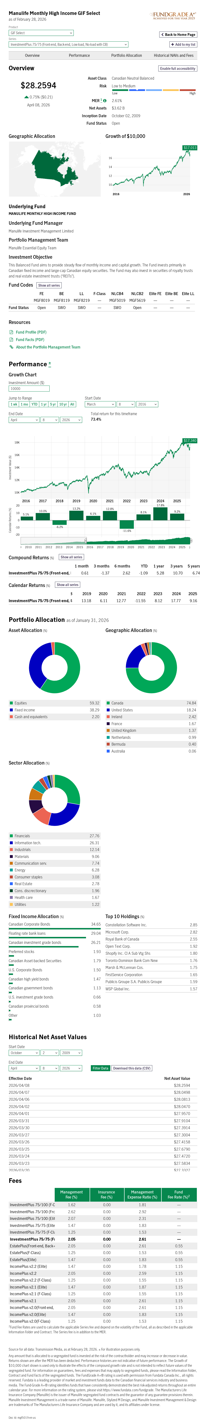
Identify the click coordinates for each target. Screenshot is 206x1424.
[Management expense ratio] (104, 100)
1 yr (43, 403)
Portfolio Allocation (126, 55)
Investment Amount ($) (26, 382)
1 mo (23, 403)
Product (13, 27)
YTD (33, 403)
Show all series (49, 285)
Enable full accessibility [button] (177, 68)
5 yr (52, 403)
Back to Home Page (180, 34)
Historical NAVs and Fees (173, 55)
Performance (79, 55)
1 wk (13, 403)
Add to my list (183, 44)
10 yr (62, 403)
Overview (32, 55)
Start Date (93, 398)
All (71, 403)
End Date (16, 413)
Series (12, 39)
